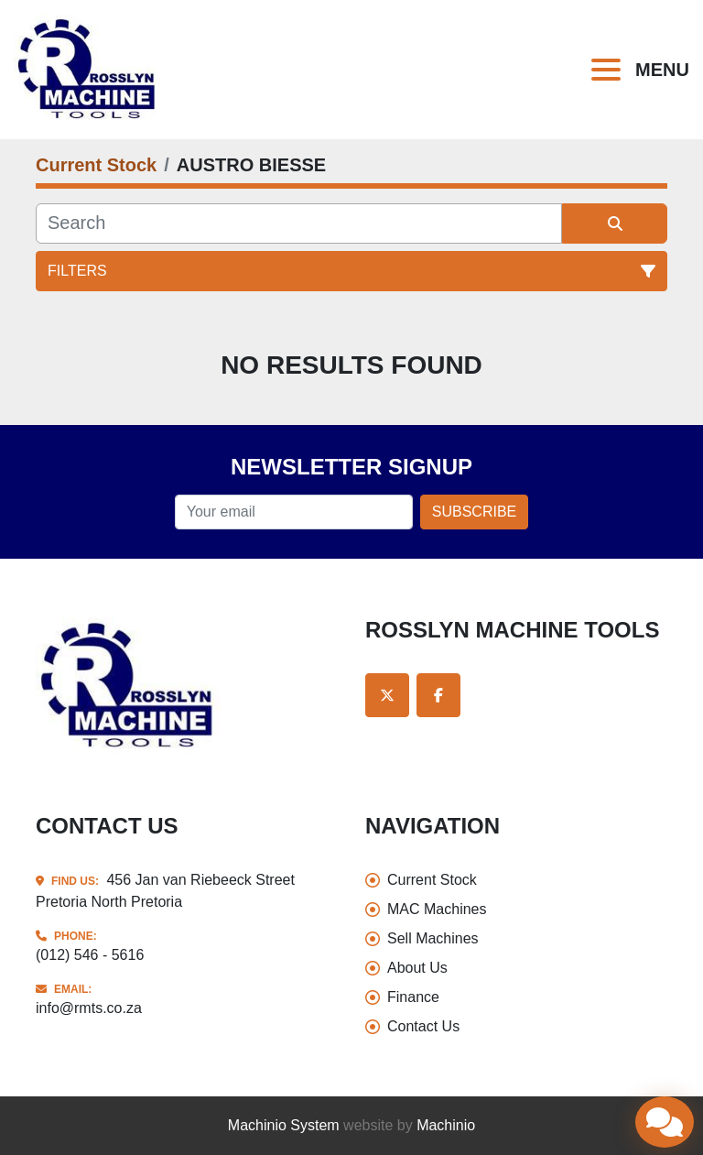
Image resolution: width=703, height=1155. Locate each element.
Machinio (445, 1125)
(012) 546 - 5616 (90, 955)
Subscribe (474, 511)
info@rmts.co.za (89, 1008)
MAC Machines (436, 909)
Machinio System (284, 1125)
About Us (417, 967)
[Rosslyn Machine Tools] (129, 685)
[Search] (299, 223)
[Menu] (609, 70)
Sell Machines (433, 938)
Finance (413, 997)
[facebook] (438, 695)
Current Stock (432, 880)
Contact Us (423, 1026)
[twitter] (387, 695)
